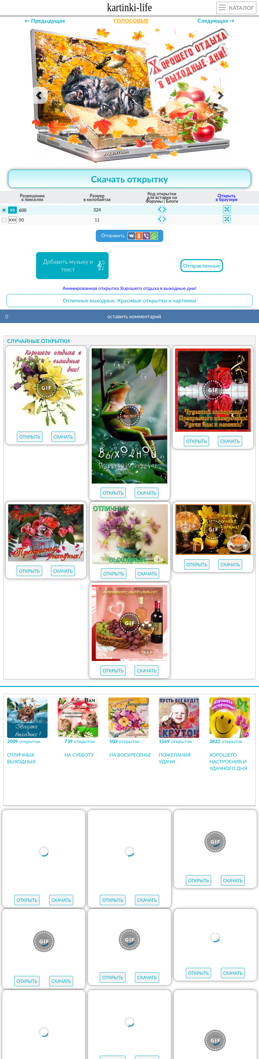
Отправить (129, 236)
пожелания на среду (210, 969)
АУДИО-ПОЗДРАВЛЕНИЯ (129, 930)
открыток (30, 917)
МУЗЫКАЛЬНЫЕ (201, 917)
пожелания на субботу (207, 957)
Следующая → (216, 20)
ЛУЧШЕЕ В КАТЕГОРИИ (85, 917)
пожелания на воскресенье (120, 957)
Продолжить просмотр (129, 838)
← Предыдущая (44, 20)
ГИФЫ (164, 917)
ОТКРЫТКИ (134, 917)
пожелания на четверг (133, 969)
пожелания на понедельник (141, 981)
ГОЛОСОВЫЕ (131, 20)
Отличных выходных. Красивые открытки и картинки (129, 300)
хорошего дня (218, 981)
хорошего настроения (82, 993)
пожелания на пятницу (52, 969)
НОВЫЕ (239, 917)
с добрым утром (43, 957)
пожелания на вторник (52, 981)
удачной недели (184, 993)
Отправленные (202, 265)
